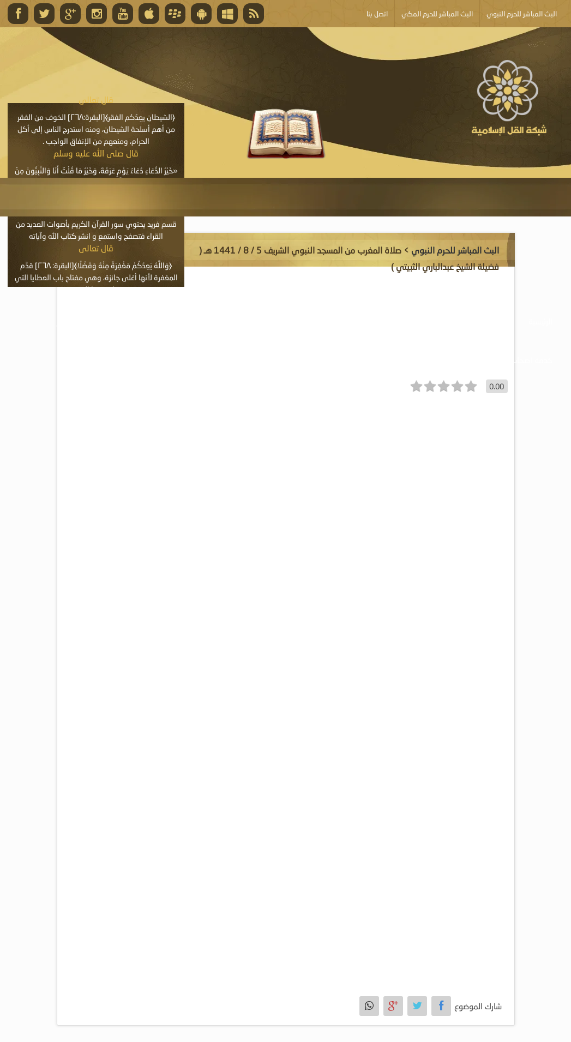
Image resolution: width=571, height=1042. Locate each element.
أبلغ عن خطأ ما (434, 360)
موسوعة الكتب (315, 321)
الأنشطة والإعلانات (150, 321)
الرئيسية (540, 321)
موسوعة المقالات (236, 321)
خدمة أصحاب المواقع (517, 360)
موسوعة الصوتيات (474, 321)
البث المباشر (76, 321)
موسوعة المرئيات (392, 321)
